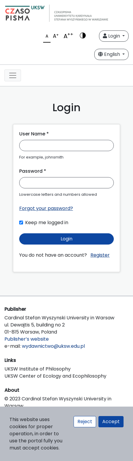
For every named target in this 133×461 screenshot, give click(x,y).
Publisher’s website (26, 339)
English (109, 54)
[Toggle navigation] (12, 75)
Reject (84, 421)
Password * (32, 171)
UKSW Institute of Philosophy (37, 368)
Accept (111, 421)
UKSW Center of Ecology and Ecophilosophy (55, 376)
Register (100, 255)
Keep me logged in (46, 222)
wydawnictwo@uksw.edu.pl (53, 346)
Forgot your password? (46, 208)
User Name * (34, 133)
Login (112, 36)
